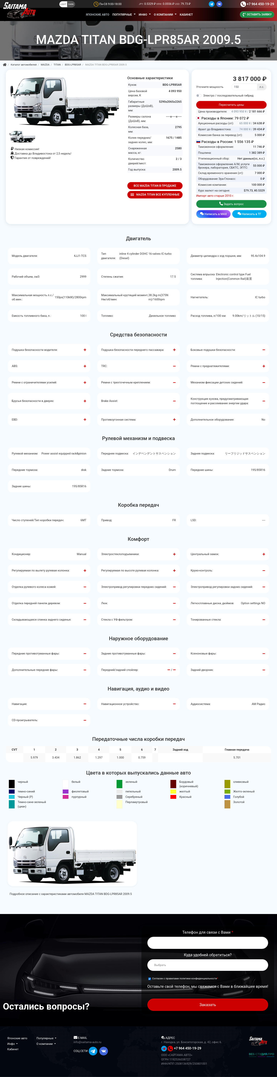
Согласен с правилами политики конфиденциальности (184, 978)
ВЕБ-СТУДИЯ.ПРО (261, 1054)
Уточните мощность (209, 87)
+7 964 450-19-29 (260, 4)
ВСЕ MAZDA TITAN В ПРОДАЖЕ (155, 185)
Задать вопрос (231, 204)
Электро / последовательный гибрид (228, 95)
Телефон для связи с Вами (207, 932)
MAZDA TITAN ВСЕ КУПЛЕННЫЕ (154, 195)
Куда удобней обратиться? (208, 955)
